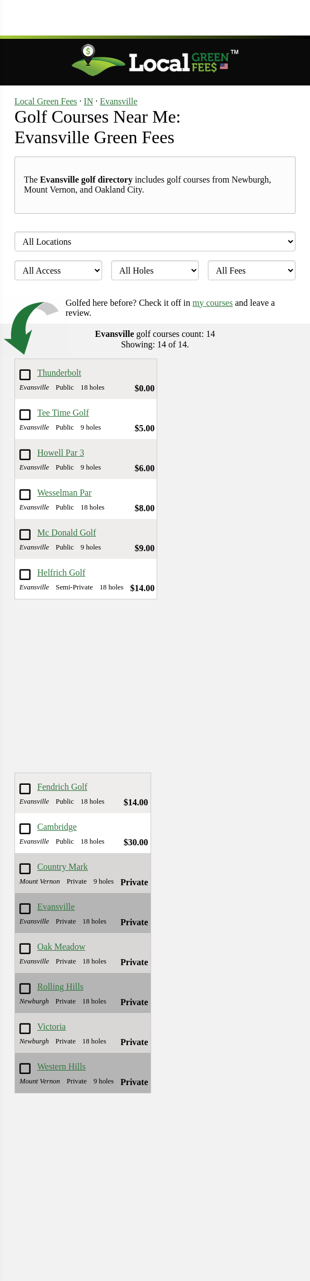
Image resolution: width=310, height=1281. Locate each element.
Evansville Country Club (61, 907)
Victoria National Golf (61, 1027)
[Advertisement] (155, 16)
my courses (213, 302)
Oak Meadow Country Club (61, 947)
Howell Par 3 (60, 452)
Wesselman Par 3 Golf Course (64, 493)
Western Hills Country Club (61, 1067)
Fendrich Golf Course (62, 787)
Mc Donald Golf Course (66, 533)
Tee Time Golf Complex (63, 413)
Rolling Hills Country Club (61, 987)
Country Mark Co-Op (62, 867)
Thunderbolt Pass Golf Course (59, 373)
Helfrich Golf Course (61, 573)
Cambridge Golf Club (57, 827)
